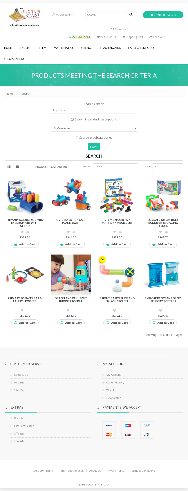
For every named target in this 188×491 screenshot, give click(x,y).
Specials (19, 441)
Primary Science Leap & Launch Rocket (25, 300)
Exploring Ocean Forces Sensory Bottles (163, 300)
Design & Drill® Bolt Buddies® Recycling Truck (163, 222)
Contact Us (21, 374)
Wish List (112, 390)
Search (26, 93)
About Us (95, 470)
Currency (120, 29)
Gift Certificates (24, 426)
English (25, 47)
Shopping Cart (132, 37)
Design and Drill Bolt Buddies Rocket (71, 300)
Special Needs (14, 58)
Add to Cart (25, 244)
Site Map (19, 390)
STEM (42, 47)
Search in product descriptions (94, 119)
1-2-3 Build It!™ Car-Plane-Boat (71, 221)
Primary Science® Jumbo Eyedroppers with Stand (25, 222)
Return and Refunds (71, 470)
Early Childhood (141, 47)
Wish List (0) (106, 37)
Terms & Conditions (142, 470)
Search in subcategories (94, 137)
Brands (18, 418)
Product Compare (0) (51, 167)
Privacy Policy (115, 470)
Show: (148, 166)
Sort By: (87, 166)
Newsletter (113, 398)
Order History (115, 382)
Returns (19, 382)
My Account (63, 14)
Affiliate (19, 433)
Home (8, 47)
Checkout (156, 37)
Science (86, 47)
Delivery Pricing (43, 470)
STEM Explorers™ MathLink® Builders (117, 221)
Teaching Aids (110, 47)
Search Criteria (94, 104)
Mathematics (64, 47)
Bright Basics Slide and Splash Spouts (117, 300)
